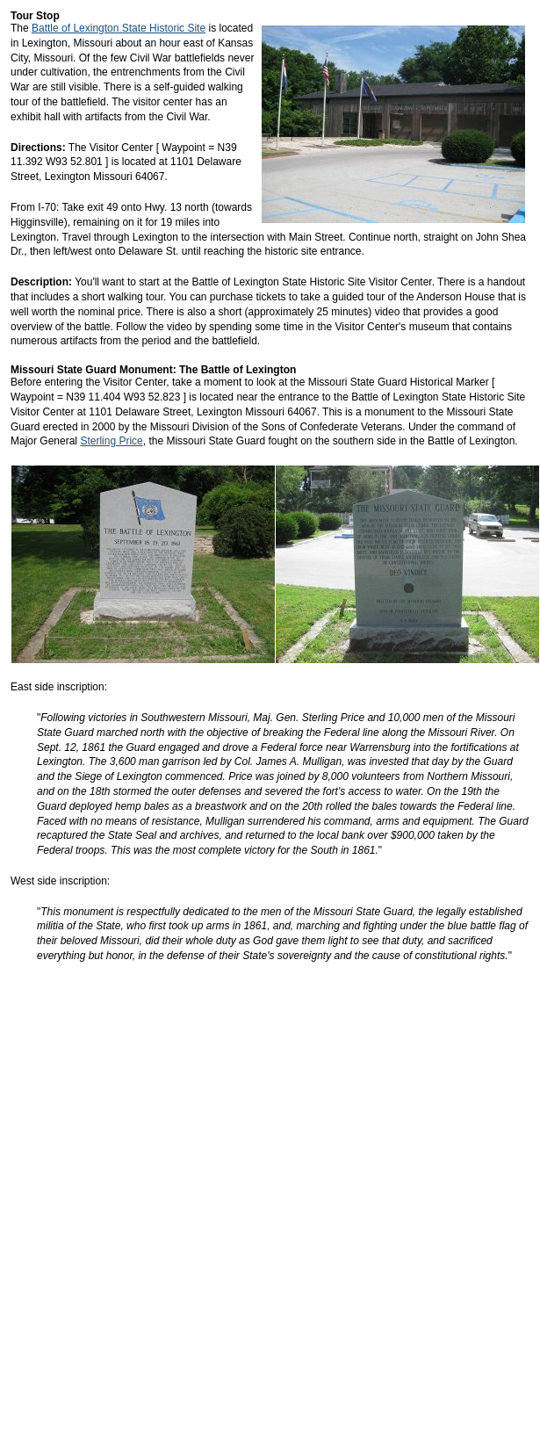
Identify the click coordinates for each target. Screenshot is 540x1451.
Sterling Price (111, 441)
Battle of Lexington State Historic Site (118, 28)
